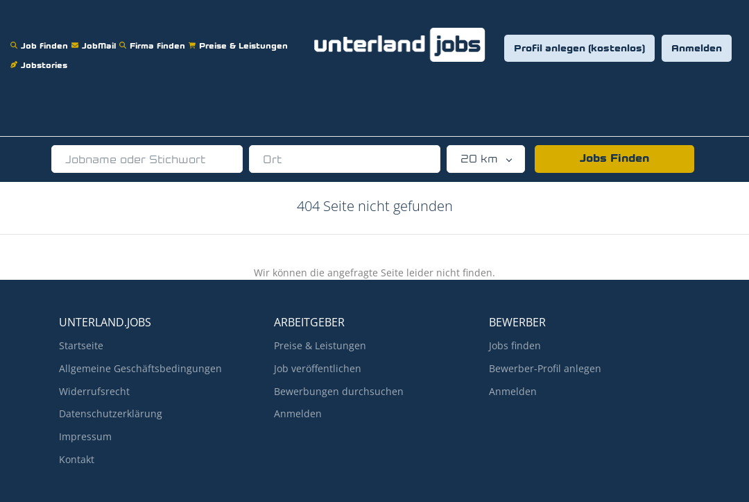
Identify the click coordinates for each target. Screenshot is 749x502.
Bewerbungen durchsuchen (339, 391)
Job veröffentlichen (317, 368)
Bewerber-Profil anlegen (545, 368)
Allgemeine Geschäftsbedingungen (140, 368)
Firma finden (154, 37)
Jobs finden (515, 345)
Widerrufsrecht (94, 391)
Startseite (81, 345)
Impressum (85, 436)
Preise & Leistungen (240, 37)
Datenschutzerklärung (110, 413)
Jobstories (40, 56)
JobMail (95, 37)
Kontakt (76, 459)
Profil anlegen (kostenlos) (579, 49)
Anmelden (696, 49)
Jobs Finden (614, 159)
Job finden (40, 37)
